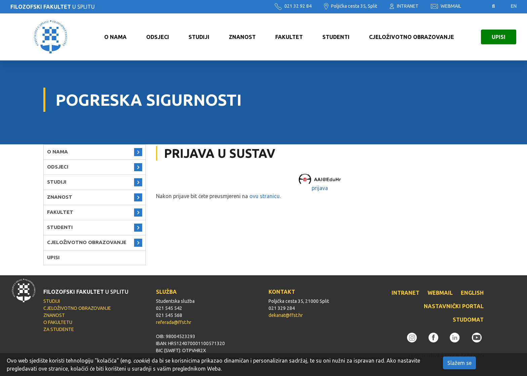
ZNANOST (242, 37)
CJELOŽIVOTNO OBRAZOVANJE (411, 37)
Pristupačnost (476, 6)
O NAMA (115, 37)
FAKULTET (289, 37)
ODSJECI (157, 37)
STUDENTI (336, 37)
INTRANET (404, 6)
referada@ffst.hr (173, 322)
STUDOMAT (468, 320)
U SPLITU (52, 7)
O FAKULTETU (57, 322)
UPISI (498, 37)
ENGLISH (472, 293)
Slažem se (459, 363)
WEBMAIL (446, 6)
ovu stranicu (264, 196)
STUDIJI (199, 37)
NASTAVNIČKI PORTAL (454, 306)
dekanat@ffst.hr (286, 315)
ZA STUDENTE (58, 329)
